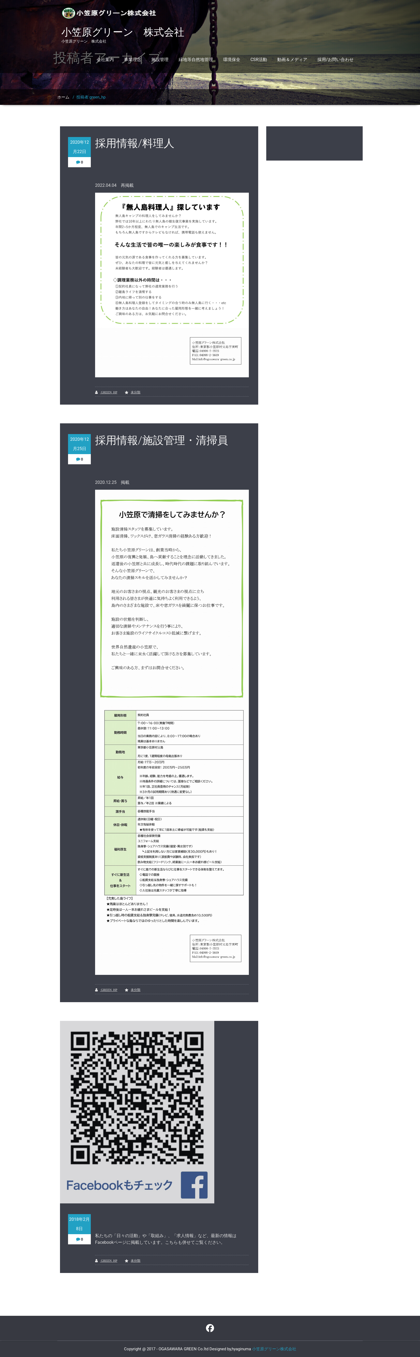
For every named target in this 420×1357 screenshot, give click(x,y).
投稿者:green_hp (91, 97)
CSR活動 (258, 59)
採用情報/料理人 (134, 143)
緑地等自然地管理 (196, 59)
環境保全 (231, 59)
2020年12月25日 (79, 444)
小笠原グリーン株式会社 (274, 1349)
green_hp (106, 392)
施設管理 (159, 59)
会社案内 (105, 59)
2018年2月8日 (79, 1224)
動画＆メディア (292, 59)
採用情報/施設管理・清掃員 (161, 440)
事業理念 (132, 59)
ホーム (63, 97)
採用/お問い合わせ (335, 59)
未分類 (135, 392)
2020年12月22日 (79, 147)
